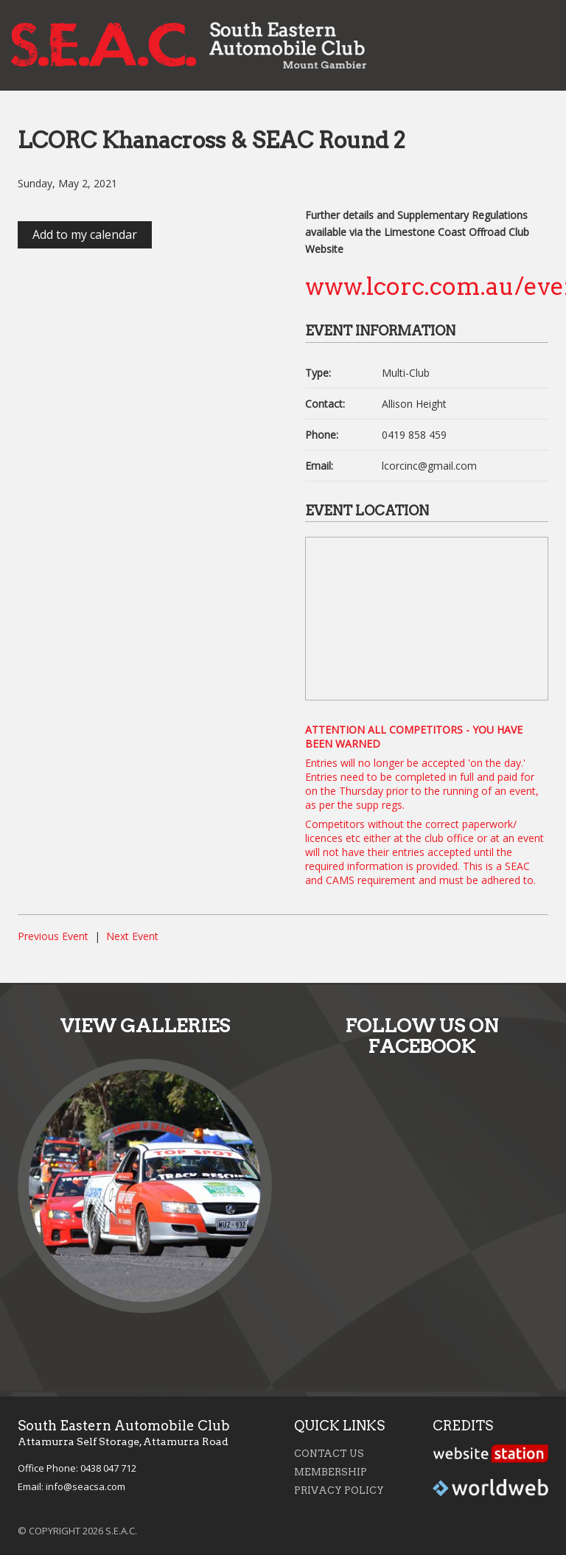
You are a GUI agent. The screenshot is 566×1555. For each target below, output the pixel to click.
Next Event (132, 936)
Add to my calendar (84, 234)
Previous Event (53, 936)
